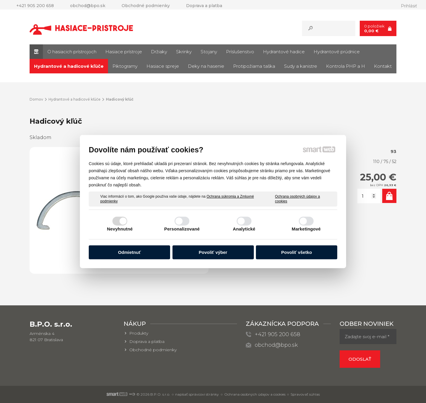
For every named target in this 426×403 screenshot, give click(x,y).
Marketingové (306, 228)
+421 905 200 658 (277, 334)
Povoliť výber (213, 252)
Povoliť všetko (296, 252)
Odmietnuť (129, 252)
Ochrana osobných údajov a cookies (297, 198)
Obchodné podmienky (153, 349)
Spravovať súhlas (305, 394)
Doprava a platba (146, 341)
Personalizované (182, 228)
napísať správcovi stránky (197, 394)
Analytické (244, 228)
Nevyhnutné (120, 228)
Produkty (138, 333)
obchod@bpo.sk (276, 345)
